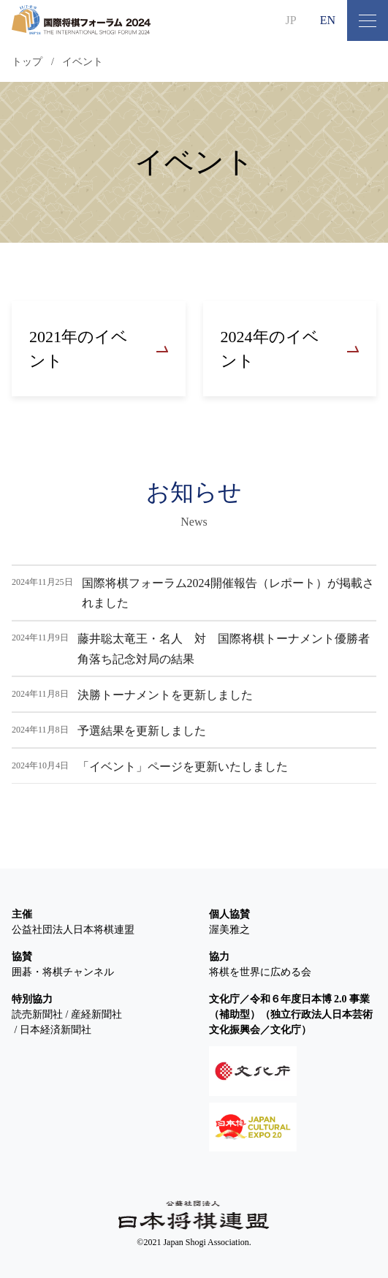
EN (327, 20)
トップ (27, 61)
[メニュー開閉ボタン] (367, 20)
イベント (82, 61)
